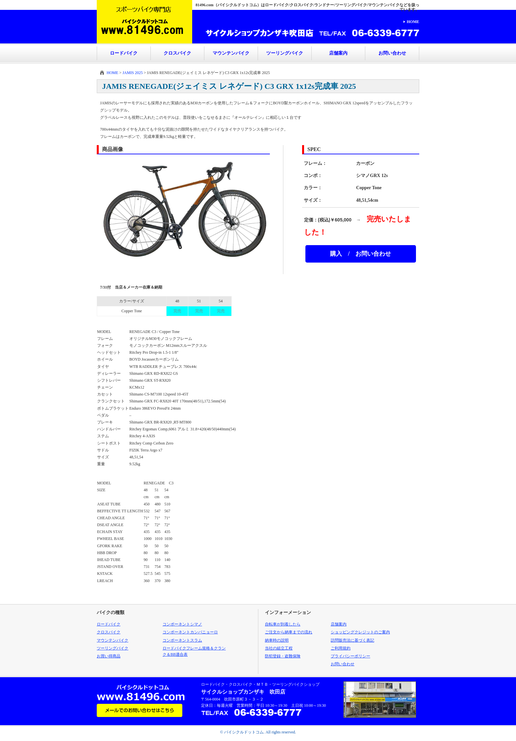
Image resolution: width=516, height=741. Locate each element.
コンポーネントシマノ (182, 624)
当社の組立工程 (279, 648)
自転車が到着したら (282, 624)
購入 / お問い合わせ (360, 253)
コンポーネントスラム (182, 640)
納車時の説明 (277, 640)
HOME (413, 21)
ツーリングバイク (284, 53)
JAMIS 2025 (132, 72)
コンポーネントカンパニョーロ (190, 632)
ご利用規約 (340, 648)
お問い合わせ (392, 53)
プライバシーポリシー (350, 656)
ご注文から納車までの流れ (288, 632)
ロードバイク (124, 53)
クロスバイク (177, 53)
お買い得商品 (108, 656)
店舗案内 (338, 53)
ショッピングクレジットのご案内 (360, 632)
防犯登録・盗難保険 (282, 656)
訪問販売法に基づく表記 (352, 640)
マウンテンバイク (231, 53)
